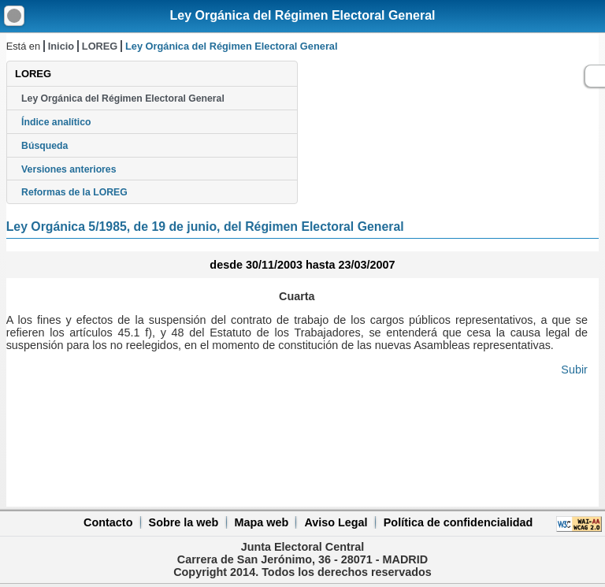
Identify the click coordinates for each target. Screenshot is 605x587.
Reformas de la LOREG (74, 192)
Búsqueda (44, 145)
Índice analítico (56, 122)
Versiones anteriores (68, 169)
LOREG (100, 46)
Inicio (61, 46)
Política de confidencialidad (458, 522)
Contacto (108, 522)
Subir (574, 369)
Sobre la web (184, 522)
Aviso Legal (335, 522)
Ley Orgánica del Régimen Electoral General (302, 15)
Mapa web (261, 522)
